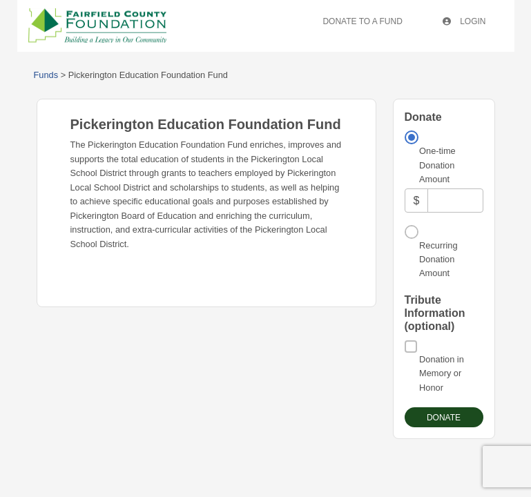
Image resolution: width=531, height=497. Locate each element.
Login (464, 21)
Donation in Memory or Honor (441, 373)
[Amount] (455, 200)
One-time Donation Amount (437, 165)
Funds (46, 75)
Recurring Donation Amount (438, 259)
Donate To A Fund (362, 21)
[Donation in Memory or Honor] (411, 346)
